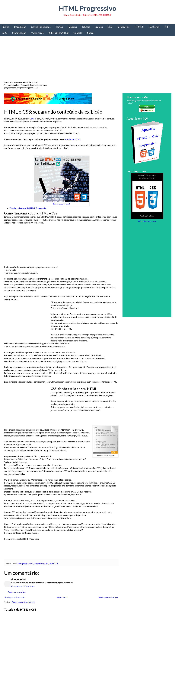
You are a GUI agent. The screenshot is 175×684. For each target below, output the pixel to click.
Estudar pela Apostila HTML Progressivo (28, 208)
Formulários (123, 26)
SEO (4, 32)
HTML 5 (138, 26)
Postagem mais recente (15, 597)
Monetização (19, 32)
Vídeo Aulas (37, 32)
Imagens (72, 26)
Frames (99, 26)
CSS (110, 26)
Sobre (90, 32)
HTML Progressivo (87, 8)
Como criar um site (41, 564)
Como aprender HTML (24, 564)
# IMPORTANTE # (58, 32)
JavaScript (153, 26)
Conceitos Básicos (41, 26)
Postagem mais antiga (108, 597)
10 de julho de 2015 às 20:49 (22, 586)
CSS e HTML (53, 564)
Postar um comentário (17, 592)
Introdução (20, 26)
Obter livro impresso (147, 221)
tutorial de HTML (73, 139)
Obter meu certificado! (61, 204)
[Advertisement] (86, 59)
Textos (59, 26)
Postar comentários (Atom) (23, 602)
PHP (166, 26)
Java (32, 118)
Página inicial (62, 597)
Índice (5, 26)
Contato (77, 32)
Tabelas (86, 26)
